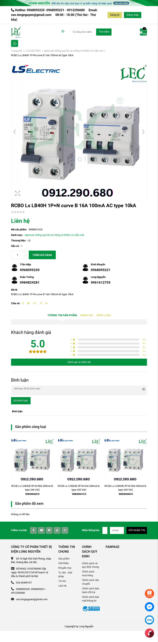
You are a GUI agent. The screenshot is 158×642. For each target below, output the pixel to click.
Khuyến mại (64, 567)
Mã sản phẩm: (19, 229)
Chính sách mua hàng (88, 573)
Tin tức (62, 581)
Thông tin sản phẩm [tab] (62, 315)
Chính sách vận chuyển (90, 582)
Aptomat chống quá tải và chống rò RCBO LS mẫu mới (73, 50)
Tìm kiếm (104, 31)
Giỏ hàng (143, 31)
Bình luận (104, 315)
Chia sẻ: (15, 303)
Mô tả (14, 289)
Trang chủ (16, 50)
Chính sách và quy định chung (90, 565)
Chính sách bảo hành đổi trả (90, 590)
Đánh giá (86, 315)
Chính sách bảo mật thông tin (90, 598)
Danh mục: (17, 235)
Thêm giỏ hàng (42, 255)
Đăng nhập (133, 14)
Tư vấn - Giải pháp (65, 574)
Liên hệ (62, 585)
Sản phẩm (64, 558)
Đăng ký (114, 14)
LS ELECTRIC (33, 50)
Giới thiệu (63, 563)
